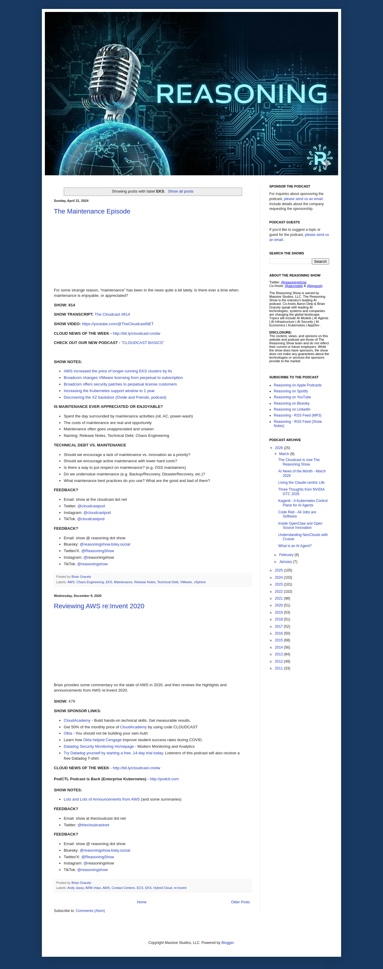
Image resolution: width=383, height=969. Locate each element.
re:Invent (180, 888)
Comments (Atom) (90, 911)
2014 (279, 647)
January (286, 562)
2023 (279, 584)
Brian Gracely (82, 576)
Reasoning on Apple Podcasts (298, 385)
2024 (279, 577)
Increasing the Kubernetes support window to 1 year (109, 390)
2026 (279, 448)
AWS (71, 582)
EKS (109, 582)
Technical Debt (167, 582)
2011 (279, 668)
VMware (186, 582)
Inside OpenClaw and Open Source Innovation (300, 525)
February (286, 555)
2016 (279, 633)
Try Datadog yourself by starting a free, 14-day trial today (113, 753)
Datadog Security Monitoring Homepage (99, 746)
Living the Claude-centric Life (301, 482)
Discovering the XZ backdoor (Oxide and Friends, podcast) (115, 397)
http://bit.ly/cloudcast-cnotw (136, 333)
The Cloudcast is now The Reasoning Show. (299, 462)
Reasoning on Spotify (291, 391)
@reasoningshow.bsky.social (105, 544)
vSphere (200, 582)
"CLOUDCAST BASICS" (142, 342)
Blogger (227, 943)
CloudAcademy (77, 720)
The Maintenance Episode (92, 211)
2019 (279, 612)
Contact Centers (123, 888)
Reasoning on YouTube (292, 397)
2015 (279, 640)
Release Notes (145, 582)
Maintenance (123, 582)
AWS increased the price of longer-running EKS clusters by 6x (118, 371)
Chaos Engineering (90, 582)
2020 (279, 605)
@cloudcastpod (91, 506)
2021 (279, 598)
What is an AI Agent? (294, 546)
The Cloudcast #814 (112, 314)
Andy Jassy (75, 888)
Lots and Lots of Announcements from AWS (102, 799)
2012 (279, 661)
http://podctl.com (164, 779)
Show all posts (180, 191)
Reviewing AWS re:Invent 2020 (99, 606)
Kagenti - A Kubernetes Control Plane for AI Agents (303, 503)
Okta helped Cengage (102, 740)
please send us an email (303, 199)
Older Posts (240, 902)
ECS (140, 888)
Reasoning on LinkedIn (292, 409)
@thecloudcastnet (93, 825)
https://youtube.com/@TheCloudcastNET (118, 324)
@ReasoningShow (97, 551)
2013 (279, 654)
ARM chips (93, 888)
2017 (279, 626)
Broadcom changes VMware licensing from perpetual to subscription (123, 377)
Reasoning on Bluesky (291, 403)
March (284, 454)
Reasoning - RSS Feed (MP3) (297, 415)
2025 (279, 570)
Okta (68, 733)
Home (142, 902)
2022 (279, 591)
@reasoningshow (92, 564)
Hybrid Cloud (162, 888)
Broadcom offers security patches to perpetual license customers (120, 384)
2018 (279, 619)
